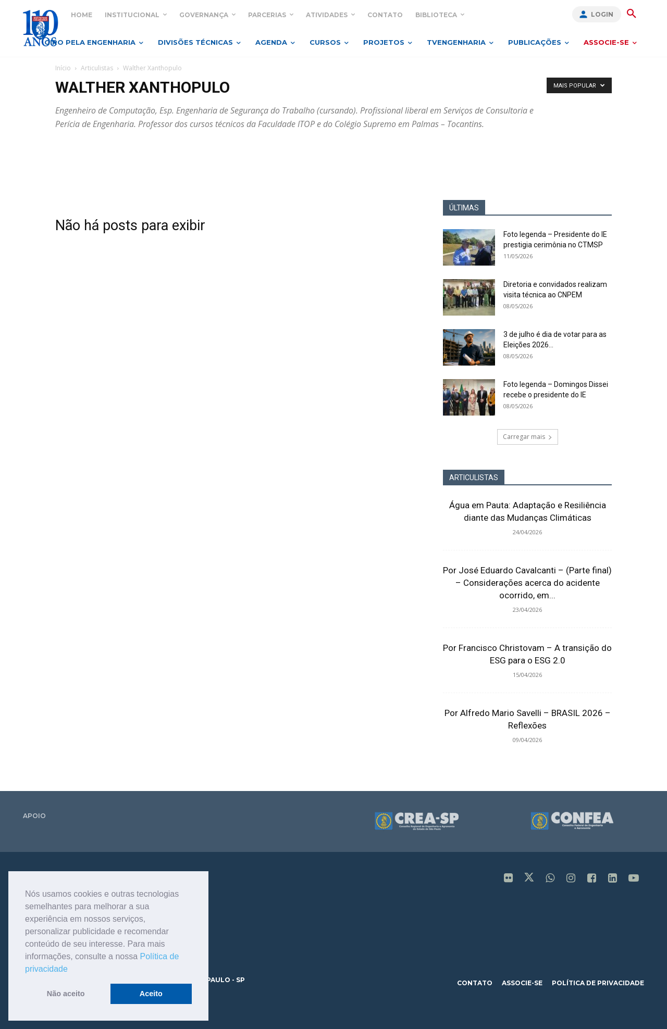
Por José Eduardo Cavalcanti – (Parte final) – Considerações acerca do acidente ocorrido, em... (527, 582)
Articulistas (97, 68)
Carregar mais (527, 436)
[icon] (508, 879)
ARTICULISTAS (473, 477)
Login (602, 14)
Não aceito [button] (66, 993)
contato (474, 983)
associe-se (522, 983)
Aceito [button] (151, 993)
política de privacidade (598, 983)
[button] (71, 969)
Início (63, 68)
